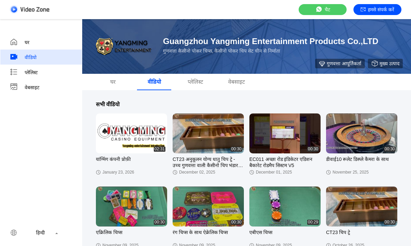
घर (19, 42)
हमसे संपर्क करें (377, 9)
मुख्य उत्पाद (385, 63)
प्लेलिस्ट (24, 72)
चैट (322, 9)
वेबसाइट (24, 87)
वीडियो (23, 57)
